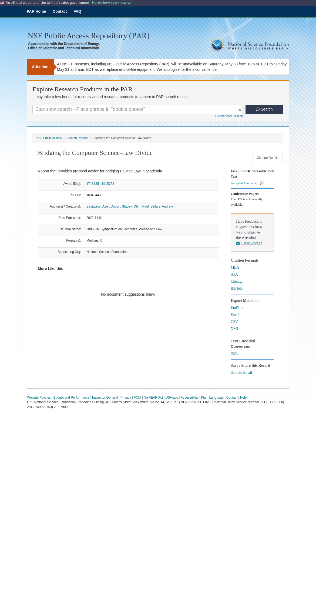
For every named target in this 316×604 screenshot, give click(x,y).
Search (264, 109)
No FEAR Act (153, 397)
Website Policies (39, 397)
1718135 (92, 184)
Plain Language (212, 397)
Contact (60, 11)
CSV (234, 322)
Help (243, 397)
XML (235, 329)
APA (234, 274)
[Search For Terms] (137, 109)
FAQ (77, 11)
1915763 (108, 184)
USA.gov (172, 397)
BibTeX (237, 288)
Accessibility (189, 397)
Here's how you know (111, 2)
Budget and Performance (71, 397)
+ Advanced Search (229, 116)
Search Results (77, 137)
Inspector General (105, 397)
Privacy (125, 397)
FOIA (137, 397)
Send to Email (241, 373)
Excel (235, 315)
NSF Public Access (49, 137)
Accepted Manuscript (247, 183)
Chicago (237, 281)
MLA (235, 267)
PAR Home (36, 11)
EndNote (237, 308)
